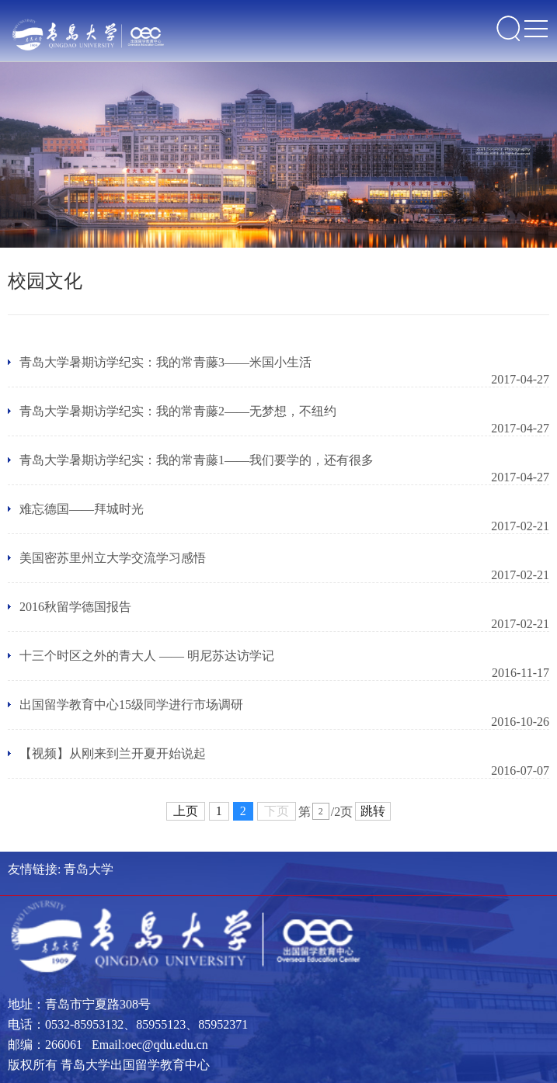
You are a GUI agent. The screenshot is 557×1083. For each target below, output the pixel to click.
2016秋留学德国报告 (75, 606)
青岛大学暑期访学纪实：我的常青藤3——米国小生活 (165, 362)
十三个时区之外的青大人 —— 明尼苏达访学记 (146, 655)
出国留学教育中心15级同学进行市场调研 (131, 704)
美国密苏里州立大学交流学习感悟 (112, 557)
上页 (185, 810)
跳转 (372, 810)
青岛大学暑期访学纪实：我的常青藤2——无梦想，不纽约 (177, 411)
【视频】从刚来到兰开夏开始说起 (112, 753)
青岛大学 (88, 869)
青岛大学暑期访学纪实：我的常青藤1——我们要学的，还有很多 (196, 460)
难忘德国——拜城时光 (81, 508)
